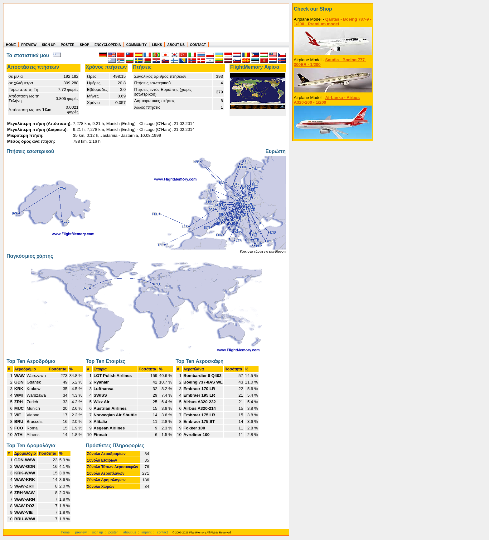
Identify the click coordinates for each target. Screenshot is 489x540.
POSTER (68, 45)
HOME (11, 45)
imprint (147, 532)
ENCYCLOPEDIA (107, 45)
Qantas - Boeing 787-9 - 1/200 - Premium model (332, 21)
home (65, 532)
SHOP (84, 45)
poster (113, 532)
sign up (97, 532)
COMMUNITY (136, 45)
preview (81, 532)
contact (162, 532)
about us (129, 532)
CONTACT (198, 45)
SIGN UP (49, 45)
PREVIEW (28, 45)
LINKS (157, 45)
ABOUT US (176, 45)
